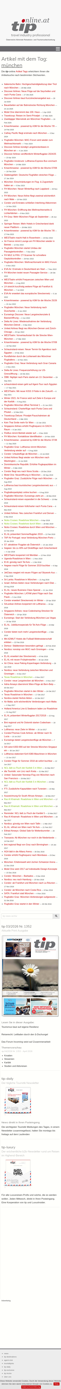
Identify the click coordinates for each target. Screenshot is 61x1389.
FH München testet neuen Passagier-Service (26, 272)
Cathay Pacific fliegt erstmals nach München (26, 133)
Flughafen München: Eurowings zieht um (24, 496)
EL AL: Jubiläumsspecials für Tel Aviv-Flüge (25, 625)
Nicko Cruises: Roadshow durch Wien (22, 524)
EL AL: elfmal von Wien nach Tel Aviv (22, 827)
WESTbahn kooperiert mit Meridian (21, 555)
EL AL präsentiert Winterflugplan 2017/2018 (25, 715)
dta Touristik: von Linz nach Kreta (20, 771)
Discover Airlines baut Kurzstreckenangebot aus (27, 98)
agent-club (8, 1360)
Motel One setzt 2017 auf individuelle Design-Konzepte (30, 869)
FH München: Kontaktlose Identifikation (23, 436)
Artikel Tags (22, 71)
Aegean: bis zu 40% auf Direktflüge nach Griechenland (30, 548)
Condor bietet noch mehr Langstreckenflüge (25, 632)
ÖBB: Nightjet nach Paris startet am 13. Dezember (28, 377)
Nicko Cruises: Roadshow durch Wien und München (29, 527)
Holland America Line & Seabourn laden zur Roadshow (30, 708)
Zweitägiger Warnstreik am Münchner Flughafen (27, 119)
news (6, 1353)
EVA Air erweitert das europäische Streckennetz (27, 293)
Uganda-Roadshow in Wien (17, 558)
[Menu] (58, 48)
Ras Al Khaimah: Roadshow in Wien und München (28, 799)
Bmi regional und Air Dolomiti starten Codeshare (27, 722)
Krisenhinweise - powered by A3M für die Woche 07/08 (30, 168)
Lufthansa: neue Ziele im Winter (19, 729)
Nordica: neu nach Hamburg (18, 879)
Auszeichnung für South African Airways (23, 796)
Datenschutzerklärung (31, 1387)
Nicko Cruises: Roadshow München (21, 520)
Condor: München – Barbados (19, 876)
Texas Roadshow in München (18, 677)
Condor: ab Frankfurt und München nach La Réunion (30, 883)
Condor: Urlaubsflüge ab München (21, 454)
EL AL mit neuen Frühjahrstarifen (20, 660)
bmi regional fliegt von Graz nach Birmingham (26, 844)
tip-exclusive (9, 1370)
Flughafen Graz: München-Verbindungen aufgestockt (30, 897)
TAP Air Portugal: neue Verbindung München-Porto (29, 538)
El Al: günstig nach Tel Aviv (17, 562)
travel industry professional (30, 35)
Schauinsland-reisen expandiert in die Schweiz (27, 499)
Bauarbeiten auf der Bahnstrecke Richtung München (29, 105)
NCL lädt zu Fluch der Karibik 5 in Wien (23, 768)
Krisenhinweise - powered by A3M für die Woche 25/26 (30, 300)
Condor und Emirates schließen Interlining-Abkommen (30, 203)
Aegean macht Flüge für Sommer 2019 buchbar (27, 565)
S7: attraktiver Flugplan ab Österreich (22, 544)
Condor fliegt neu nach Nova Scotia (21, 471)
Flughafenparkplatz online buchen (20, 492)
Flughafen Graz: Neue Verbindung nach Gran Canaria (30, 363)
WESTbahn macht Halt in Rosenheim (22, 238)
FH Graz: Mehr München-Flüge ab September (26, 217)
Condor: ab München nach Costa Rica (23, 890)
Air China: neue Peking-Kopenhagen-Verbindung (28, 663)
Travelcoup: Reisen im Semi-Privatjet (22, 115)
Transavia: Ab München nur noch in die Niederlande (29, 838)
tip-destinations (10, 1357)
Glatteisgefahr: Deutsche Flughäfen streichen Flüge (29, 175)
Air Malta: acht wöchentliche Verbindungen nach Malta (30, 701)
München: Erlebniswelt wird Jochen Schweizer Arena (30, 862)
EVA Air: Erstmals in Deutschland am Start (24, 269)
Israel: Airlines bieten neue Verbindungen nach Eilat (29, 583)
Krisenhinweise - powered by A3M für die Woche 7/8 (29, 126)
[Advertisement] (30, 7)
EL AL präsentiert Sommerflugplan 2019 (23, 534)
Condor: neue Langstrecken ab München (24, 681)
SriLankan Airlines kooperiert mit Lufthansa (25, 604)
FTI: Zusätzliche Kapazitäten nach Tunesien (25, 789)
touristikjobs (9, 1363)
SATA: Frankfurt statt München (19, 893)
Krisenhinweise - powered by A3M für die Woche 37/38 (30, 440)
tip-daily (7, 1079)
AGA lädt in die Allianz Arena (18, 851)
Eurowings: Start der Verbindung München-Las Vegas (30, 618)
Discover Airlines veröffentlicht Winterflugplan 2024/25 (30, 154)
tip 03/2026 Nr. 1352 (16, 926)
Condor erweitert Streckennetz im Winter (24, 600)
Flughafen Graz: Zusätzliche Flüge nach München (28, 478)
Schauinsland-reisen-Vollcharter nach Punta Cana (28, 506)
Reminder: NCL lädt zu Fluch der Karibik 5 (24, 813)
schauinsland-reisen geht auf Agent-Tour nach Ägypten (30, 384)
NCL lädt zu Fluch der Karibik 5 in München (25, 782)
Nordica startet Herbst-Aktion (18, 698)
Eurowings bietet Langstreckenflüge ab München (28, 740)
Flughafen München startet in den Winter (24, 691)
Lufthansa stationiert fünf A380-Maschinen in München (30, 754)
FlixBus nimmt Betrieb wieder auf (20, 433)
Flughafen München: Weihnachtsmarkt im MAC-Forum (30, 262)
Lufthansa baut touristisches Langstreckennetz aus (29, 485)
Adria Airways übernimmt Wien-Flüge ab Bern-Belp (29, 684)
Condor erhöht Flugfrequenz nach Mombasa (25, 855)
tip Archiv (8, 1373)
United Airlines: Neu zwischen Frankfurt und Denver (29, 513)
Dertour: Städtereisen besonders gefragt (24, 646)
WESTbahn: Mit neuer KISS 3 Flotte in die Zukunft (28, 391)
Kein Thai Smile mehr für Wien (19, 422)
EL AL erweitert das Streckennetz (20, 656)
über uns (7, 1377)
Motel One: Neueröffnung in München (22, 475)
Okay (56, 1384)
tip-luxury (8, 1147)
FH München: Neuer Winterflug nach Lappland (27, 189)
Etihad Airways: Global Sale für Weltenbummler (27, 831)
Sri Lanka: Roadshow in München (20, 579)
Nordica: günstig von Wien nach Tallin (22, 823)
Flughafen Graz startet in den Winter (22, 904)
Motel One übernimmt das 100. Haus (22, 112)
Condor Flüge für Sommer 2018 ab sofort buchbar (28, 761)
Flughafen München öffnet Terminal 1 (22, 405)
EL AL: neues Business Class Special (22, 590)
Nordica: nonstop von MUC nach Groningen (25, 649)
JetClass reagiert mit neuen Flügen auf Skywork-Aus (29, 572)
